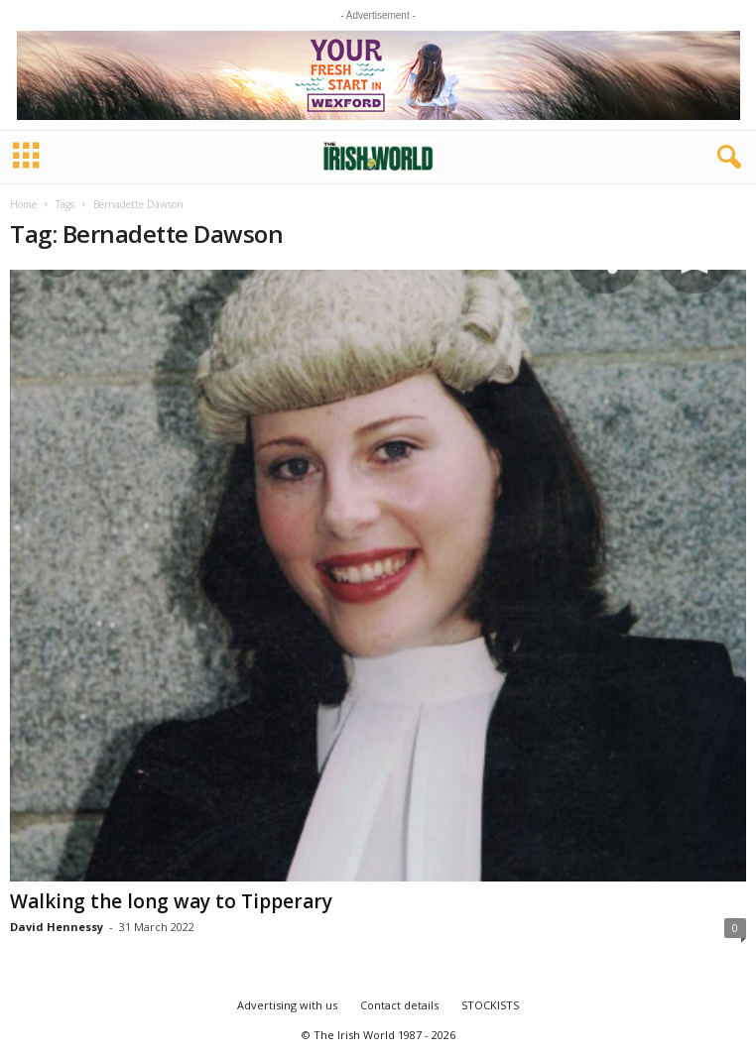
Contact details (399, 1005)
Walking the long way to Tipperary (171, 901)
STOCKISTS (490, 1005)
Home (23, 204)
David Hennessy (56, 926)
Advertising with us (287, 1005)
